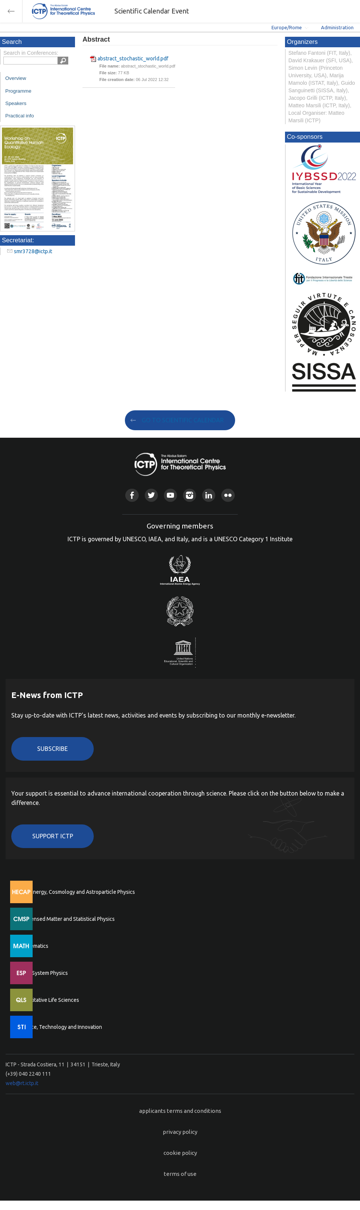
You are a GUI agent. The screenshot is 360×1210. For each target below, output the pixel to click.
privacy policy (180, 1132)
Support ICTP (52, 836)
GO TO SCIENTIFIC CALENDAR (183, 420)
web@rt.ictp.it (22, 1083)
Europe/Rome (287, 27)
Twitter (151, 495)
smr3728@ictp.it (33, 251)
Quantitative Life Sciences (48, 1000)
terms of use (180, 1174)
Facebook (131, 495)
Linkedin (208, 495)
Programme (18, 91)
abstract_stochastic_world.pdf (133, 59)
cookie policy (180, 1153)
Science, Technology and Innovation (60, 1027)
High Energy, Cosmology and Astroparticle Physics (76, 892)
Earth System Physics (43, 973)
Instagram (189, 495)
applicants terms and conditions (180, 1111)
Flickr (227, 495)
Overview (15, 78)
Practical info (19, 116)
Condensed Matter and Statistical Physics (66, 919)
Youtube (170, 495)
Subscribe (52, 748)
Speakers (15, 103)
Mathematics (33, 946)
